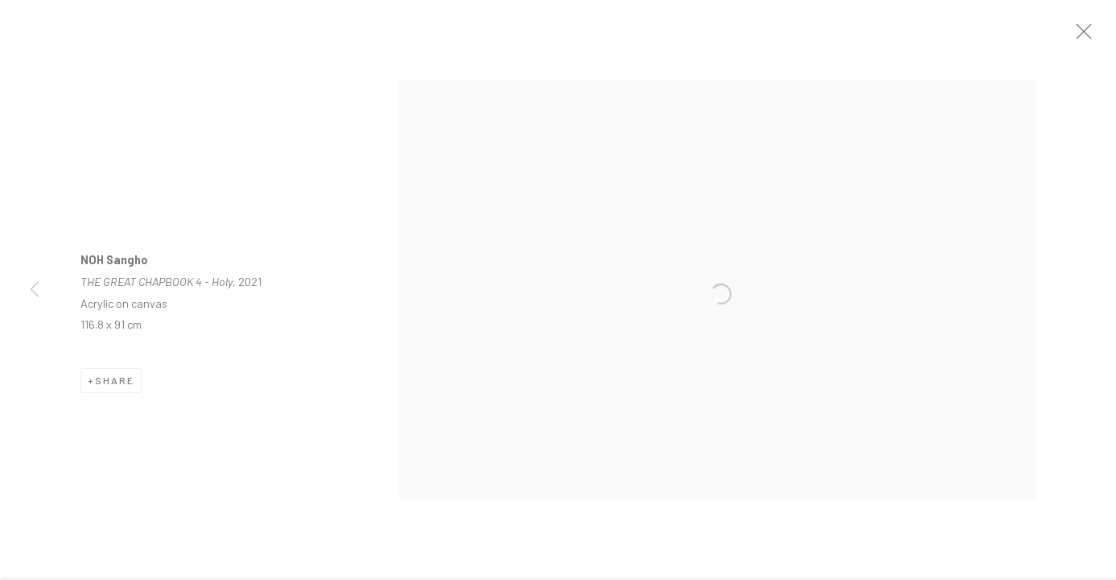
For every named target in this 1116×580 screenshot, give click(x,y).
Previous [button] (34, 290)
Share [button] (114, 385)
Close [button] (1085, 36)
